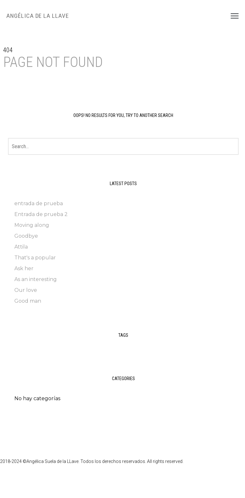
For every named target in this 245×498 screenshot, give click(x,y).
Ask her (23, 268)
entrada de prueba (38, 203)
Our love (25, 290)
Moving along (31, 225)
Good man (27, 301)
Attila (21, 247)
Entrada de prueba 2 (41, 214)
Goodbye (26, 236)
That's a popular (35, 258)
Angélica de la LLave (37, 15)
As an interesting (35, 279)
